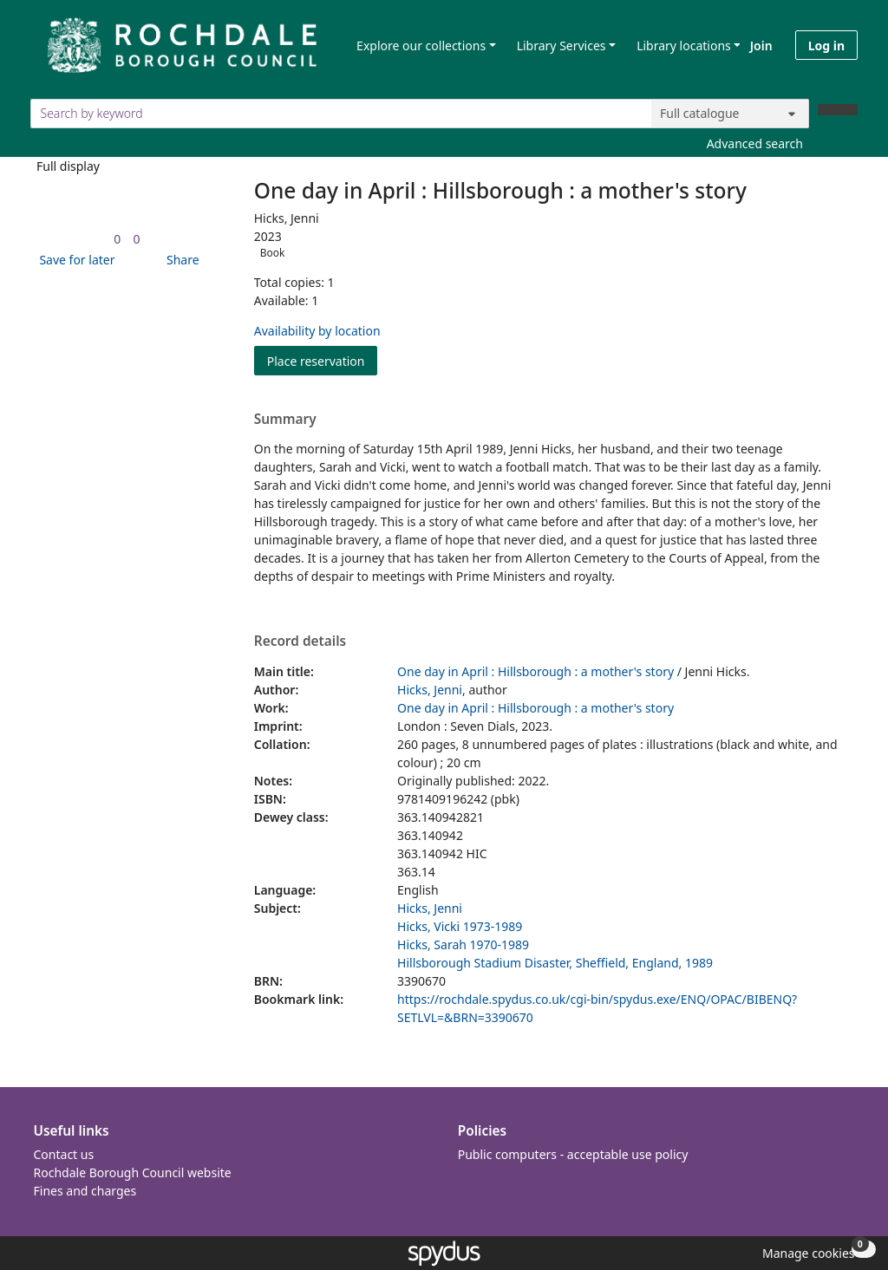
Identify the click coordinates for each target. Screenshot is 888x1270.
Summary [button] (285, 419)
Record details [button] (300, 641)
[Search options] (730, 113)
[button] (73, 260)
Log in (826, 45)
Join (761, 45)
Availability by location (317, 330)
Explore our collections (421, 45)
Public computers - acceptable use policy (573, 1154)
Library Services (561, 45)
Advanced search (755, 143)
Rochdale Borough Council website (133, 1172)
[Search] (838, 109)
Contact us (64, 1154)
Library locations (684, 45)
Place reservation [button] (322, 360)
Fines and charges (85, 1190)
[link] (117, 239)
